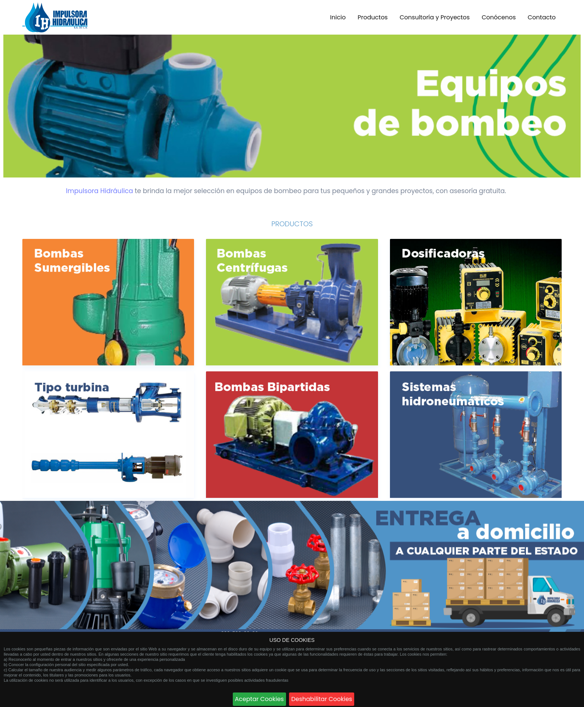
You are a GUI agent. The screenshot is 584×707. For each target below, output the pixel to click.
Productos (373, 17)
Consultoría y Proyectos (435, 17)
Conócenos (499, 17)
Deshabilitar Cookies (321, 699)
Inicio (338, 17)
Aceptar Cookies (259, 699)
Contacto (542, 17)
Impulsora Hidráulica (99, 190)
